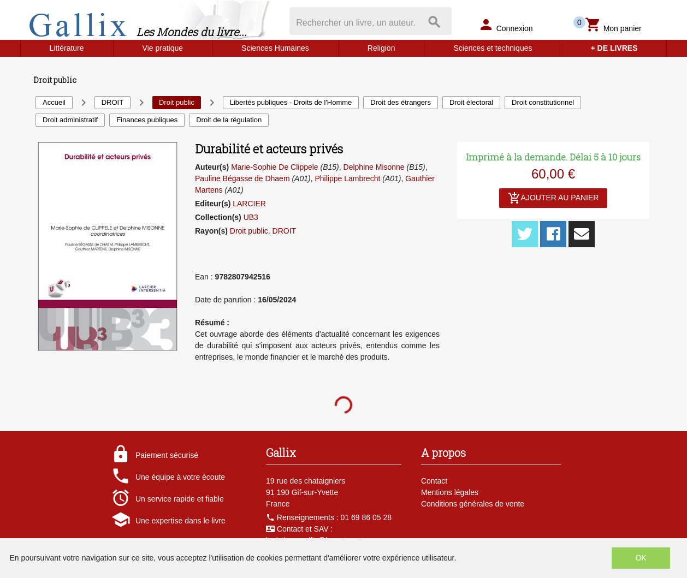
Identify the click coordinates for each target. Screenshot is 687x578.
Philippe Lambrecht (347, 178)
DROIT (285, 231)
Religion (381, 48)
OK (640, 557)
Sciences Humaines (275, 48)
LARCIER (249, 203)
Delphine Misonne (374, 167)
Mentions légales (449, 492)
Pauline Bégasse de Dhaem (242, 178)
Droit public (249, 231)
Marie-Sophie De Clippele (274, 167)
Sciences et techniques (492, 48)
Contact (434, 480)
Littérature (67, 48)
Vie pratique (163, 48)
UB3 (251, 217)
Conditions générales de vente (472, 503)
